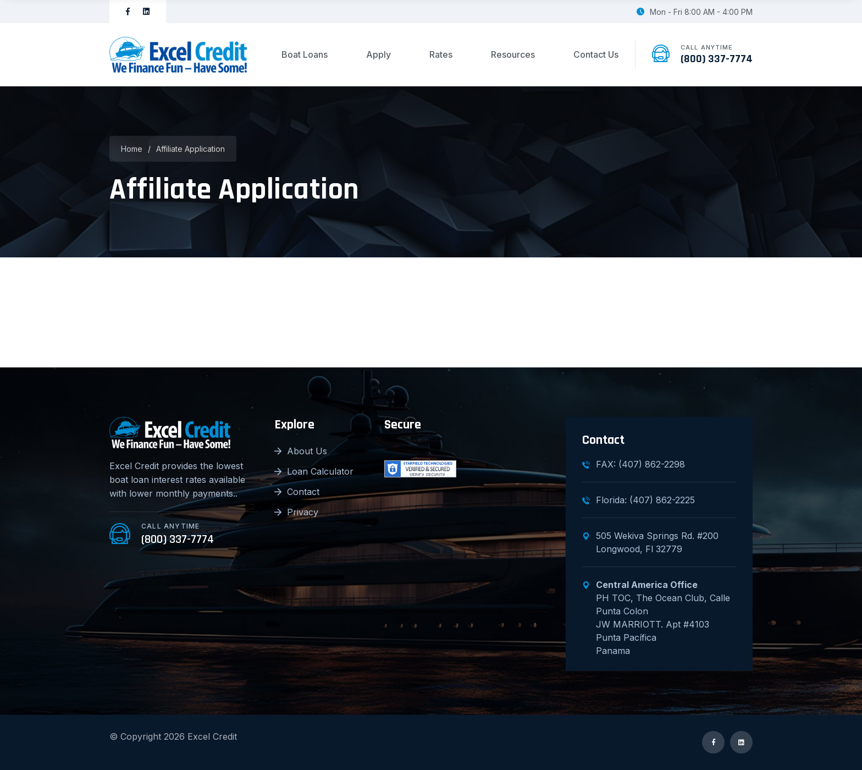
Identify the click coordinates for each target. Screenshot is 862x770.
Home (131, 148)
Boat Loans (304, 54)
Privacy (296, 512)
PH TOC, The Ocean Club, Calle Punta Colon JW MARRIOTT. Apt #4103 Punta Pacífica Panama (656, 617)
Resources (513, 54)
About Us (300, 451)
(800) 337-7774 (717, 59)
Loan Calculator (313, 471)
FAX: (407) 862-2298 (633, 464)
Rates (440, 54)
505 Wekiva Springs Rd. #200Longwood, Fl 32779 (650, 542)
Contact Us (595, 54)
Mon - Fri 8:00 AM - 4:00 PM (695, 11)
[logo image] (178, 55)
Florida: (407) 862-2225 (638, 499)
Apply (378, 54)
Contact (296, 491)
